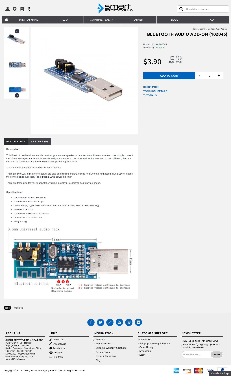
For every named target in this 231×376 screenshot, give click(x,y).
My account (144, 351)
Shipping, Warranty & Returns (109, 348)
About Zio (56, 339)
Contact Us (144, 339)
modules (18, 307)
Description (15, 141)
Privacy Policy (101, 352)
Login (141, 354)
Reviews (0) (39, 141)
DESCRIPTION (151, 87)
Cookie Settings (220, 373)
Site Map (56, 357)
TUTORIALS (150, 95)
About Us (99, 339)
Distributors (57, 348)
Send (216, 354)
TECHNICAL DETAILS (155, 91)
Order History (145, 347)
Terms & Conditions (104, 356)
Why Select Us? (102, 343)
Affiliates (55, 352)
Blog (96, 360)
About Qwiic (57, 344)
